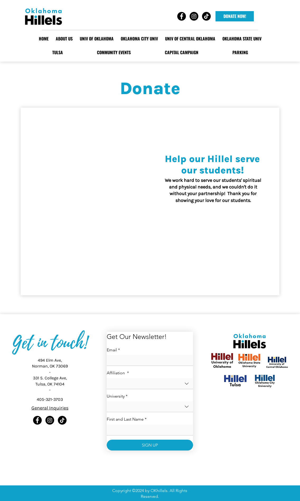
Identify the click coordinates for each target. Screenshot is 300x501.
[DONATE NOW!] (234, 16)
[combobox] (150, 383)
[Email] (148, 360)
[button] (96, 38)
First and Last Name (127, 419)
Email (113, 350)
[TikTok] (62, 420)
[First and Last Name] (148, 430)
